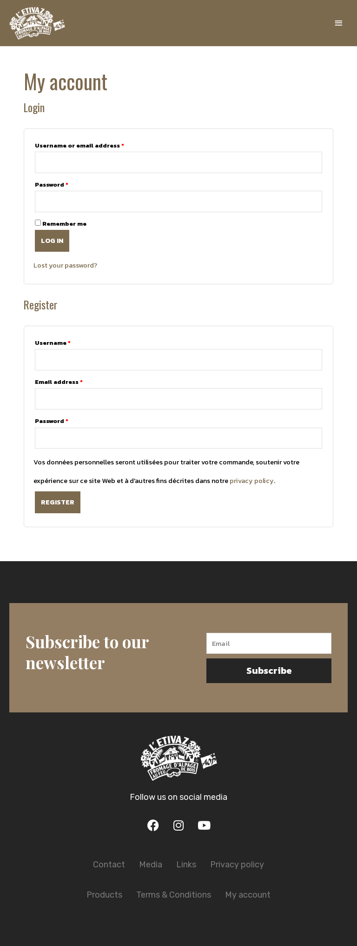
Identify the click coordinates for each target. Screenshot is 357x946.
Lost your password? (65, 265)
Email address (59, 381)
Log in (52, 240)
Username (53, 342)
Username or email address (79, 145)
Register (57, 502)
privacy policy (252, 481)
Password (51, 184)
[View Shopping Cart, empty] (312, 23)
